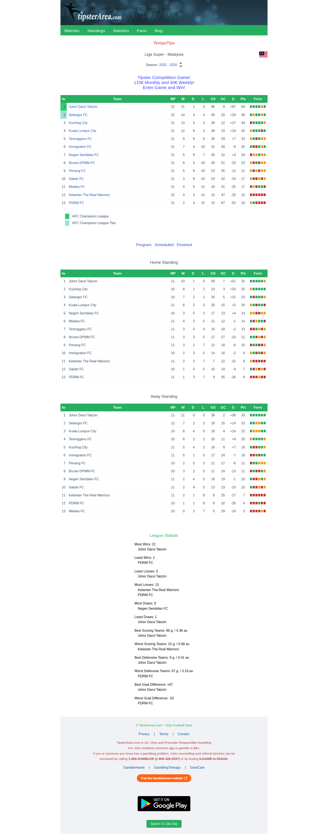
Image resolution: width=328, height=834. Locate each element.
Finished (184, 245)
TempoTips (164, 42)
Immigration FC (80, 146)
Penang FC (77, 171)
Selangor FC (78, 115)
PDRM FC (76, 203)
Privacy (144, 734)
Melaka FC (77, 186)
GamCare (197, 767)
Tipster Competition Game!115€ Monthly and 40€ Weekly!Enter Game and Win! (164, 82)
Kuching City (78, 123)
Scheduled (164, 245)
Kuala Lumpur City (82, 131)
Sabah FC (76, 179)
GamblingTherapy (167, 767)
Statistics (121, 30)
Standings (96, 30)
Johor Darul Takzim (83, 106)
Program (144, 245)
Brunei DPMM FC (82, 163)
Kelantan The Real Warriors (89, 195)
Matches (71, 30)
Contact (183, 734)
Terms (163, 734)
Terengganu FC (80, 139)
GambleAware (134, 767)
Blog (159, 30)
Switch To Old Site (164, 824)
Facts (141, 30)
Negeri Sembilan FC (84, 155)
